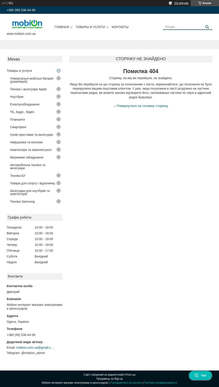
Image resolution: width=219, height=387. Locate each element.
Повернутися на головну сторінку (142, 106)
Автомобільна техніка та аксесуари (27, 166)
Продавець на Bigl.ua (109, 378)
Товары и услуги (90, 27)
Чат (200, 375)
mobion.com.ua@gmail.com (35, 347)
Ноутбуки (16, 97)
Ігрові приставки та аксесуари (31, 134)
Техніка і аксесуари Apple (28, 89)
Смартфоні (18, 127)
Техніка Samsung (22, 201)
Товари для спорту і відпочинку (32, 183)
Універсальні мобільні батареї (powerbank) (31, 80)
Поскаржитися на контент (126, 382)
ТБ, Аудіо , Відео (22, 112)
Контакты (120, 27)
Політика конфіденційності (160, 382)
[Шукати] (207, 27)
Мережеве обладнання (26, 157)
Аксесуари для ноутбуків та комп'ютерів (30, 192)
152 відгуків (181, 3)
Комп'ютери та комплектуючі (30, 150)
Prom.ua (130, 374)
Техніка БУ (17, 175)
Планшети (17, 119)
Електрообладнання (24, 104)
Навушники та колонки (26, 142)
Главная (62, 27)
